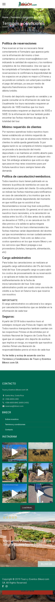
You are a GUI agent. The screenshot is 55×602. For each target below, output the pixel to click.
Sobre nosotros (11, 419)
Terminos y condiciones (15, 424)
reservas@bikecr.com (14, 406)
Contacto (9, 430)
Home (5, 17)
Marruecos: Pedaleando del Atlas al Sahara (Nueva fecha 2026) (29, 542)
